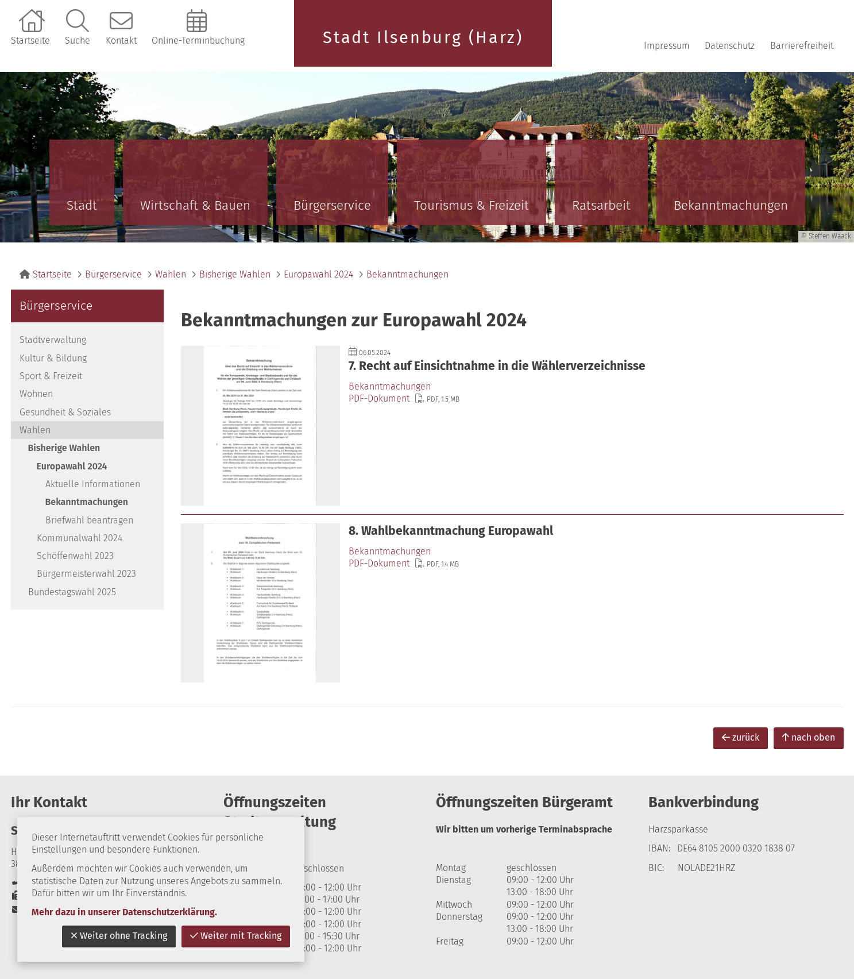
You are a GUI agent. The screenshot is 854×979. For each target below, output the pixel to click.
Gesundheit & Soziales (65, 412)
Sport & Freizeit (51, 376)
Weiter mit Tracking (235, 936)
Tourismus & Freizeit (471, 205)
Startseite (30, 40)
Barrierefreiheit (801, 45)
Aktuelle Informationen (92, 484)
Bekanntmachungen (731, 205)
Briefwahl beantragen (89, 520)
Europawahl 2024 (318, 274)
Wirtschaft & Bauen (195, 205)
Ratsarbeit (601, 205)
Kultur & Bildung (53, 358)
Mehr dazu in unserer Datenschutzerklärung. (124, 912)
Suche (77, 40)
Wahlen (170, 274)
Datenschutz (730, 45)
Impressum (667, 45)
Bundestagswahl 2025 (72, 592)
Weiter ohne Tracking (119, 936)
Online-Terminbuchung (198, 40)
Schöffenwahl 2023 (75, 555)
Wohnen (36, 393)
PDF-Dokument (379, 398)
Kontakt (121, 40)
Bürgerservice (332, 205)
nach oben (808, 737)
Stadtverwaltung (53, 339)
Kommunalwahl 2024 (79, 538)
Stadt (82, 205)
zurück (740, 737)
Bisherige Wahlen (235, 274)
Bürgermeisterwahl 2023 (86, 573)
